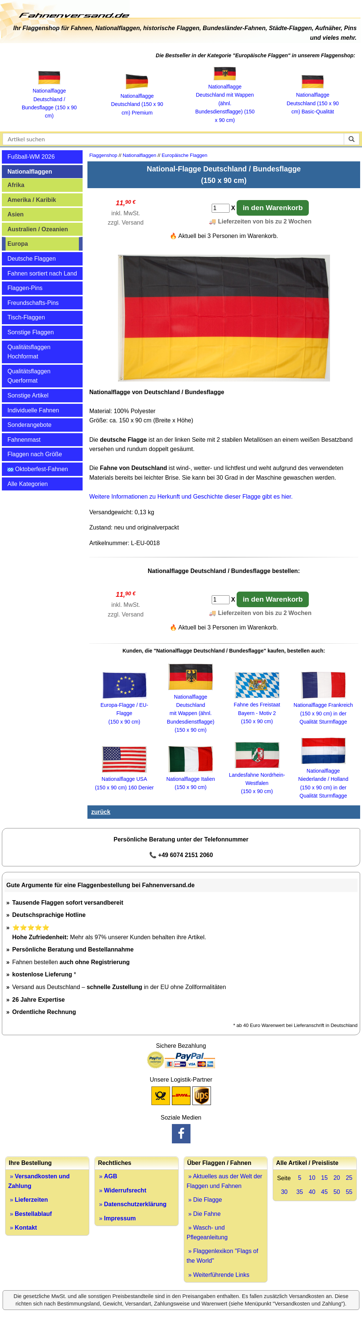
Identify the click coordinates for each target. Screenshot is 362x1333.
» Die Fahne (204, 1214)
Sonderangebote (29, 425)
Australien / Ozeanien (37, 229)
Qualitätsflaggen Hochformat (29, 352)
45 (324, 1192)
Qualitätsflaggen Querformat (29, 376)
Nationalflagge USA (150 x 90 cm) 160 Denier (124, 779)
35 (300, 1192)
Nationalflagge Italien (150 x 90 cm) (190, 778)
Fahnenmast (24, 440)
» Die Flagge (204, 1200)
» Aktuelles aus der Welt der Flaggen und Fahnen (224, 1181)
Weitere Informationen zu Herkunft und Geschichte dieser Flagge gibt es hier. (191, 496)
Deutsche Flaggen (31, 258)
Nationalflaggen (29, 171)
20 (336, 1178)
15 (324, 1178)
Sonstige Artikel (27, 395)
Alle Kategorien (27, 484)
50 (336, 1192)
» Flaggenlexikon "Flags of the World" (222, 1256)
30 (284, 1192)
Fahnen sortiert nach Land (42, 273)
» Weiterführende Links (218, 1275)
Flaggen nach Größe (34, 454)
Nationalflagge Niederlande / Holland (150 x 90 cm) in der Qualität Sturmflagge (323, 779)
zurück (100, 812)
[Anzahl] (221, 208)
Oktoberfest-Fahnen (37, 469)
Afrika (15, 185)
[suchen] (351, 139)
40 (312, 1192)
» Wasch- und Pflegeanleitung (207, 1232)
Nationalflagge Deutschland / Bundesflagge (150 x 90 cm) (49, 99)
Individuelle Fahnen (33, 410)
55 (349, 1192)
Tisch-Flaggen (26, 317)
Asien (15, 214)
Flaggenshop (103, 155)
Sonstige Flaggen (30, 332)
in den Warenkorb (272, 208)
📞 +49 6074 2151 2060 (181, 855)
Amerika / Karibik (31, 200)
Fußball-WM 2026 (31, 157)
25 (349, 1178)
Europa (17, 244)
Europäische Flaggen (184, 155)
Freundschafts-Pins (33, 303)
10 (312, 1178)
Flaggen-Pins (24, 288)
